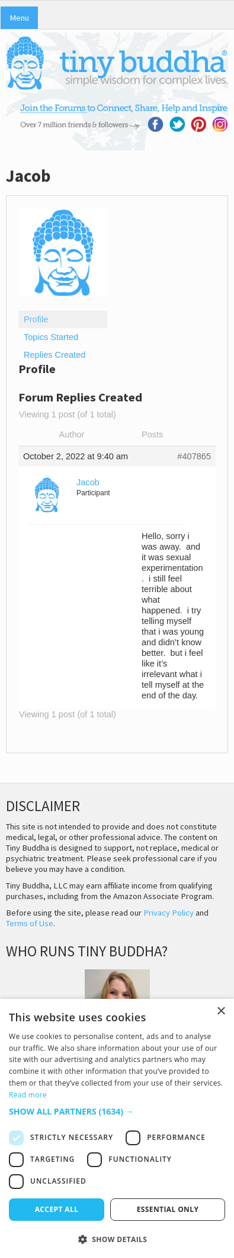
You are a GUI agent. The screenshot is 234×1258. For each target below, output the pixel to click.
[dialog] (117, 1128)
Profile (36, 319)
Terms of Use (29, 923)
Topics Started (51, 337)
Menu (19, 17)
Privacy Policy (168, 912)
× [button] (220, 1011)
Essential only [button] (168, 1209)
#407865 (194, 456)
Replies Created (54, 355)
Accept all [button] (57, 1209)
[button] (117, 1111)
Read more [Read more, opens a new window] (28, 1095)
